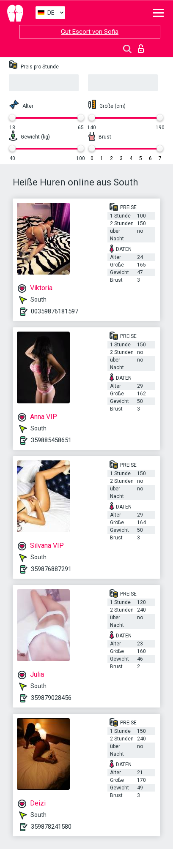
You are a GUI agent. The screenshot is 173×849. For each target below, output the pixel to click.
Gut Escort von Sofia (89, 31)
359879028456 (51, 698)
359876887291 (51, 569)
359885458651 (51, 440)
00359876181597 (54, 311)
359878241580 (51, 826)
